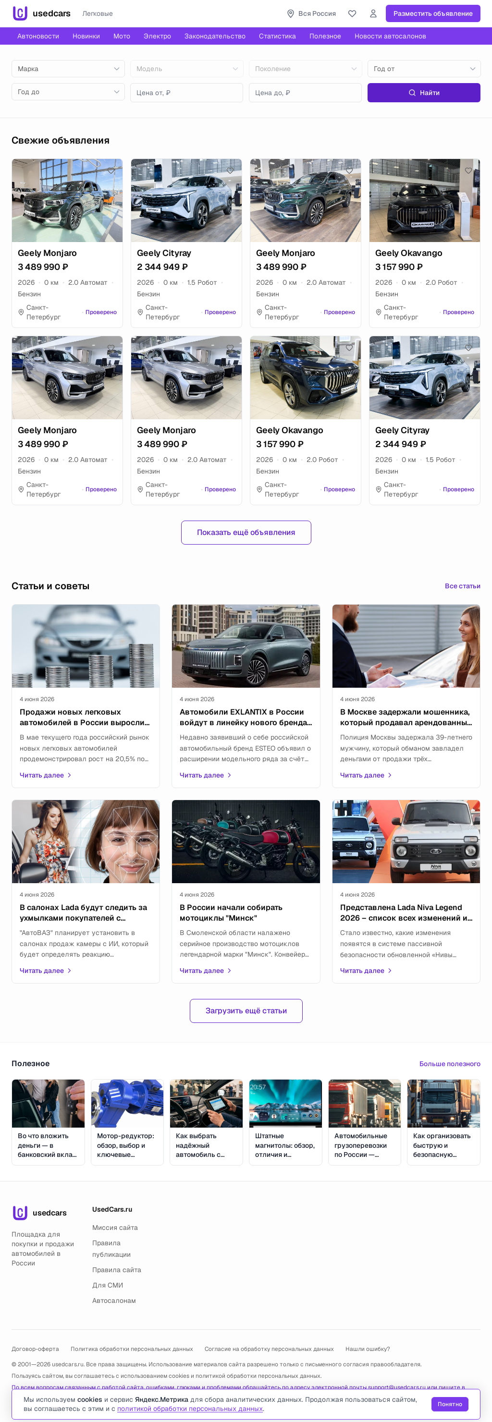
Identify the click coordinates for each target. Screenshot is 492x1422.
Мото (121, 36)
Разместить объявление (433, 13)
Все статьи (462, 586)
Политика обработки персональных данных (132, 1349)
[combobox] (68, 68)
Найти (424, 92)
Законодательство (215, 36)
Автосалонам (114, 1300)
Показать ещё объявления (246, 532)
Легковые (97, 13)
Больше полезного (449, 1063)
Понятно (450, 1404)
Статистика (277, 36)
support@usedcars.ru (397, 1387)
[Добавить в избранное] (111, 170)
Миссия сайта (115, 1227)
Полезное (325, 36)
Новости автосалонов (390, 36)
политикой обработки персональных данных (258, 1376)
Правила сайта (116, 1269)
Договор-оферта (35, 1349)
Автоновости (38, 36)
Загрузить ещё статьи (246, 1011)
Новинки (86, 36)
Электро (157, 36)
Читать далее (46, 775)
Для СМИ (107, 1285)
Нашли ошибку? (367, 1349)
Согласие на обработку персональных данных (269, 1349)
